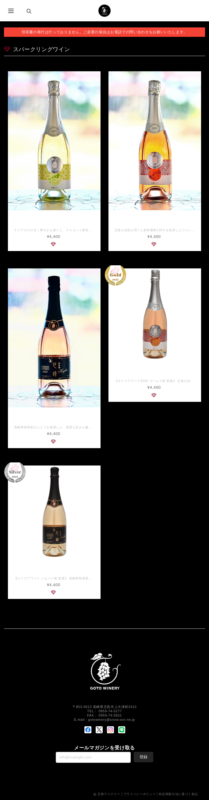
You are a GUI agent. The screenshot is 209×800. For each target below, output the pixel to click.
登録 (143, 757)
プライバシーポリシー (139, 794)
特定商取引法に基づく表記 (178, 794)
